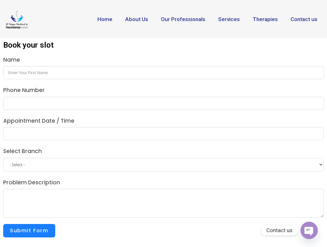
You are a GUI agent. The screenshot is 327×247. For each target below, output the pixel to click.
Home (104, 19)
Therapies (265, 19)
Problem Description (31, 182)
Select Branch (22, 151)
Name (11, 60)
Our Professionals (183, 19)
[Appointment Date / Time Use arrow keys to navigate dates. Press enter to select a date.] (163, 133)
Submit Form (29, 230)
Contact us (304, 19)
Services (229, 19)
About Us (136, 19)
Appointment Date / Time (38, 121)
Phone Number (24, 90)
